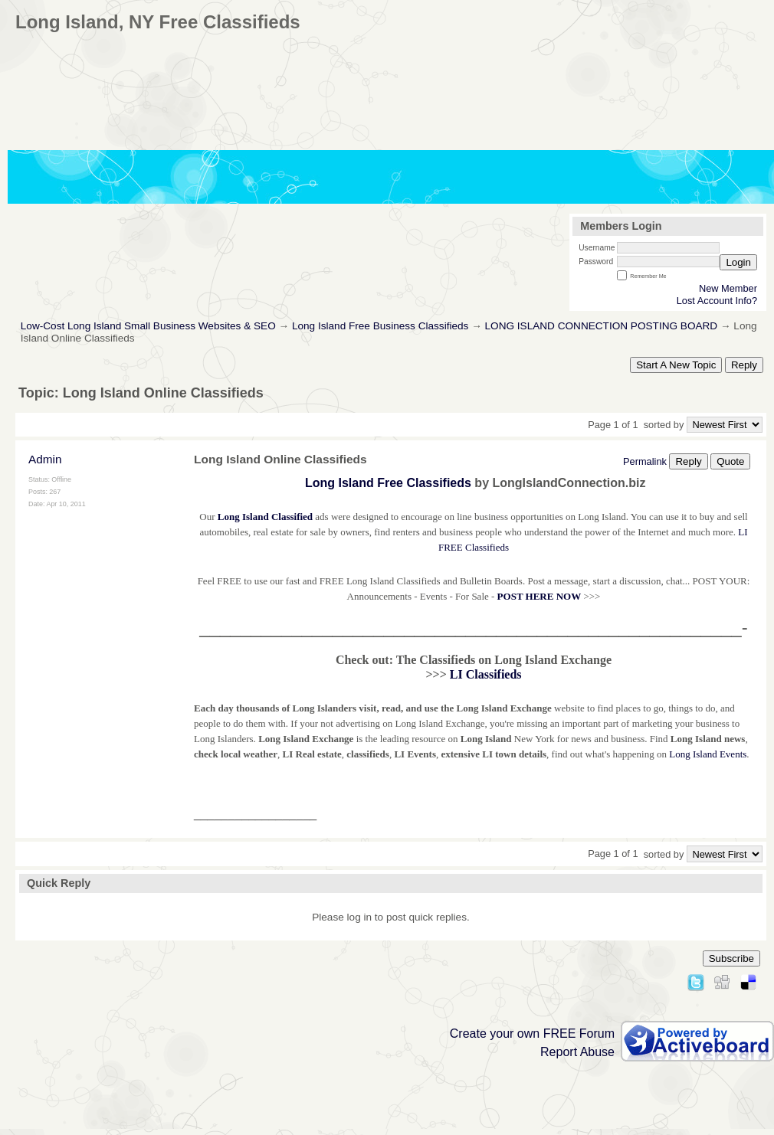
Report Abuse (577, 1051)
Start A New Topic (676, 365)
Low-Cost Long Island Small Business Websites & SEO (148, 326)
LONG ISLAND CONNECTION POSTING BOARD (601, 326)
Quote (730, 461)
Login (738, 262)
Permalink (645, 461)
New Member (728, 288)
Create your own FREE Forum (532, 1033)
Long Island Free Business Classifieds (380, 326)
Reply (744, 365)
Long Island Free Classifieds (388, 482)
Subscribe (731, 958)
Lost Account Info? (717, 300)
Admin (45, 459)
